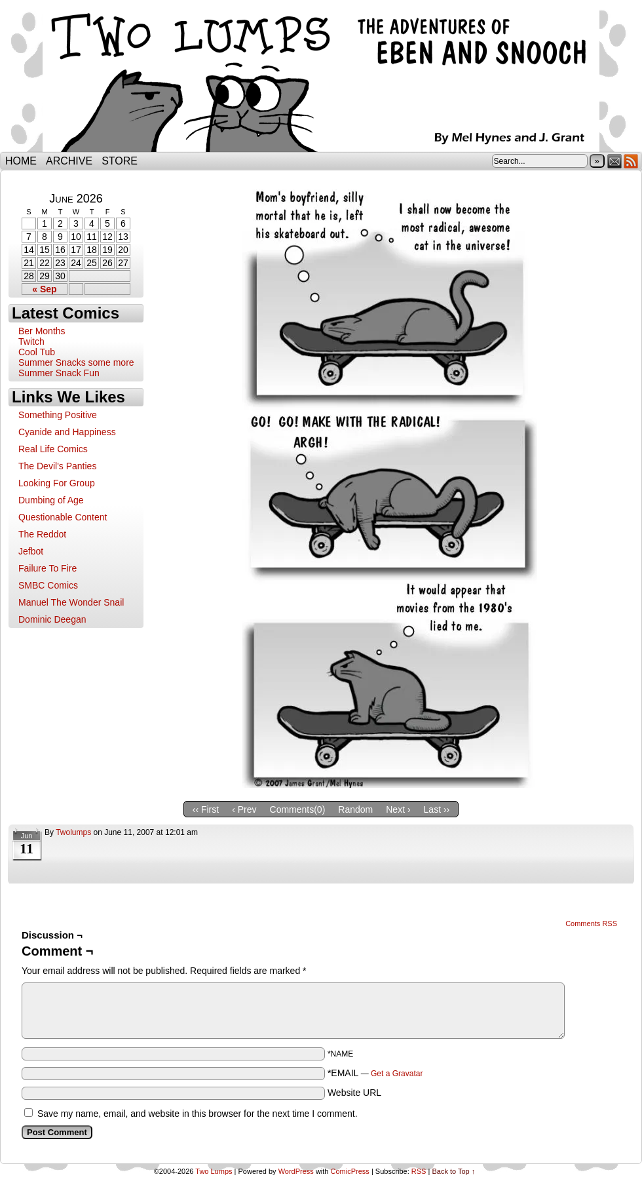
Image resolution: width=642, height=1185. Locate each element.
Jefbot (30, 551)
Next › (398, 809)
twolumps (73, 832)
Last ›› (437, 809)
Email (615, 161)
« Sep (44, 289)
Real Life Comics (53, 449)
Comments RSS (591, 923)
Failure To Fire (47, 568)
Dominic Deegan (52, 619)
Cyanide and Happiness (67, 432)
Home (21, 160)
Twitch (31, 341)
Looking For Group (56, 483)
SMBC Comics (48, 585)
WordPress (296, 1171)
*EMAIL (375, 1073)
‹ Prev (244, 809)
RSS (631, 161)
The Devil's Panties (57, 466)
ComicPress (350, 1171)
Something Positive (57, 415)
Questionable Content (62, 517)
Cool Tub (36, 352)
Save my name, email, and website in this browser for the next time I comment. (197, 1113)
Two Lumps (321, 79)
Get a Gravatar (397, 1073)
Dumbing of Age (51, 500)
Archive (69, 160)
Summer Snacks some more (76, 362)
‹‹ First (206, 809)
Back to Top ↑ (453, 1171)
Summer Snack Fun (59, 373)
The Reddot (42, 534)
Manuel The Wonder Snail (71, 602)
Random (355, 809)
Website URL (354, 1092)
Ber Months (42, 331)
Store (120, 160)
